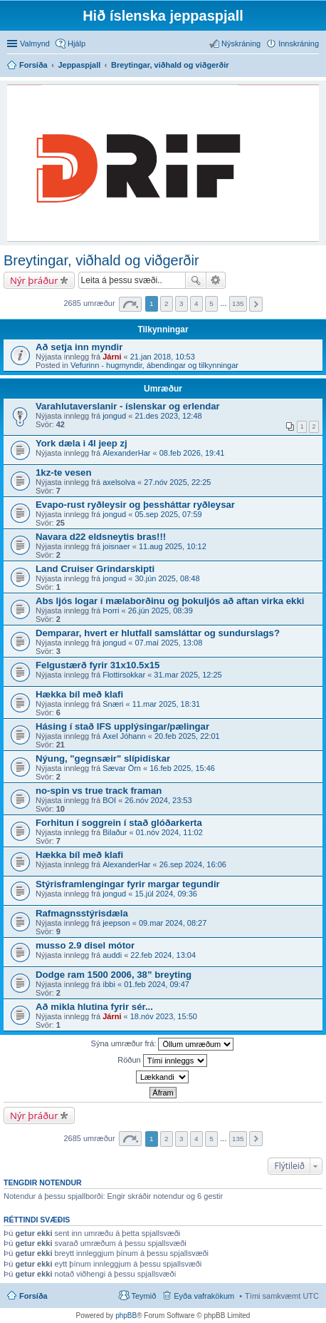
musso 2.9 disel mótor (85, 945)
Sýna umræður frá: (162, 1044)
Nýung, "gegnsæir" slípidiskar (103, 758)
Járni (111, 356)
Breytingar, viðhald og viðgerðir (101, 260)
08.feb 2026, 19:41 (192, 453)
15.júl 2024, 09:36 (165, 893)
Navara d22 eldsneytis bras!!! (101, 536)
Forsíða (33, 1296)
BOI (109, 800)
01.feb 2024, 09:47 (156, 984)
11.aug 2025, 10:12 (172, 546)
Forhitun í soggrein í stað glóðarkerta (119, 822)
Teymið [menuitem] (143, 1296)
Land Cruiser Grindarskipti (95, 568)
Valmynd (35, 43)
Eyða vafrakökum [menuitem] (204, 1296)
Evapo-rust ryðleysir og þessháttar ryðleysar (135, 504)
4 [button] (196, 303)
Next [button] (256, 304)
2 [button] (166, 303)
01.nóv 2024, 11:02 (169, 832)
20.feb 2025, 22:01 (187, 736)
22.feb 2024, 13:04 (163, 955)
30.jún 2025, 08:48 (167, 578)
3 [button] (181, 303)
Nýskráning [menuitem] (241, 43)
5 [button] (211, 303)
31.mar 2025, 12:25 (187, 674)
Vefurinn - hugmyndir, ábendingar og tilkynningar (154, 365)
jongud (114, 416)
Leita (195, 280)
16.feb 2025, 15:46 (182, 768)
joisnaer (116, 546)
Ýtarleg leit (216, 280)
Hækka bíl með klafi (79, 694)
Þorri (110, 610)
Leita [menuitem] (314, 66)
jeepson (116, 923)
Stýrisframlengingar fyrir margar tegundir (128, 884)
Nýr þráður (34, 280)
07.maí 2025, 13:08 (168, 642)
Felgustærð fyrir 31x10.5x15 (97, 665)
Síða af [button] (130, 304)
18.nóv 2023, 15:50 (163, 1016)
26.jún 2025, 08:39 (160, 610)
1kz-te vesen (63, 472)
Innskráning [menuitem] (298, 43)
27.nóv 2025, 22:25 (177, 482)
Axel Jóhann (124, 736)
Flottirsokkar (123, 674)
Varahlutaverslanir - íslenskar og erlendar (128, 406)
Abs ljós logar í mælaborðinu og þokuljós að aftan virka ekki (170, 601)
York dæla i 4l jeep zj (81, 443)
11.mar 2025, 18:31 (166, 704)
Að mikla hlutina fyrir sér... (94, 1006)
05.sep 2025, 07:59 (168, 514)
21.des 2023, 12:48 (168, 416)
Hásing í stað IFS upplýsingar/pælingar (122, 726)
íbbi (108, 984)
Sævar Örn (121, 768)
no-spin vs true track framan (99, 790)
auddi (112, 955)
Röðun (161, 1060)
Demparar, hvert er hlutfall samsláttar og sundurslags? (158, 633)
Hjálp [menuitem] (76, 43)
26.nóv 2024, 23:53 (158, 800)
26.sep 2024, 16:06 (192, 864)
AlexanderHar (126, 453)
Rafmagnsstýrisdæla (82, 913)
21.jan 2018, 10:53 (162, 356)
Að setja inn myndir (79, 347)
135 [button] (237, 303)
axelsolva (118, 482)
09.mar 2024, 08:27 (172, 923)
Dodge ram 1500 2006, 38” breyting (113, 974)
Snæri (112, 704)
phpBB (126, 1315)
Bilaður (114, 832)
